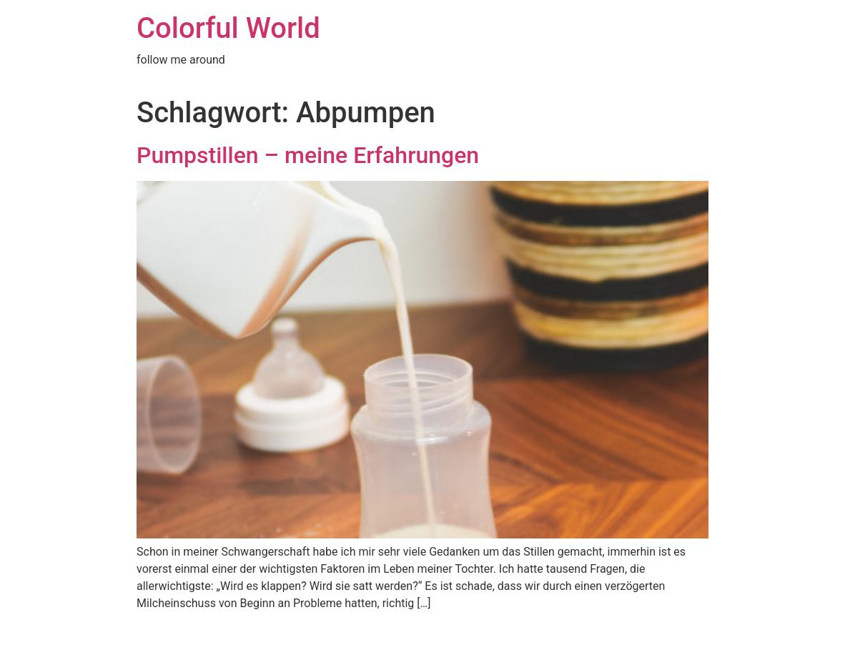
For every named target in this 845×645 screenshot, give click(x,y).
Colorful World (228, 28)
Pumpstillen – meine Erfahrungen (308, 155)
